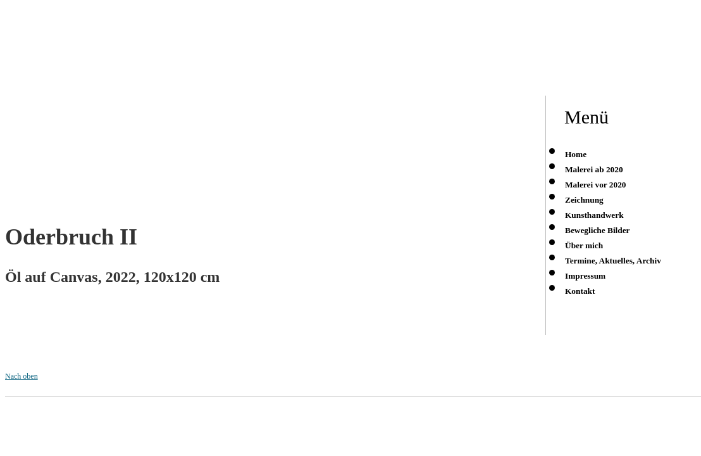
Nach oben (21, 376)
